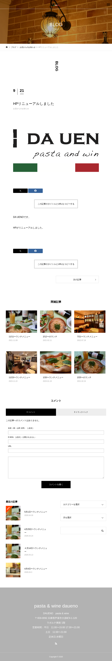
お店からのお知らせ (21, 109)
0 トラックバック (81, 412)
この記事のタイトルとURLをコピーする (56, 204)
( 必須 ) (20, 428)
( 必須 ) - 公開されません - (22, 437)
